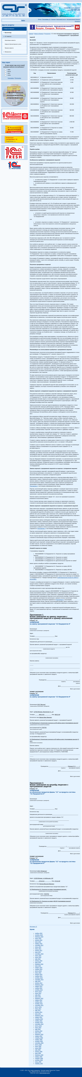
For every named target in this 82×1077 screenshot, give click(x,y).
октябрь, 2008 (39, 1060)
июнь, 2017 (38, 948)
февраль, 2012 (39, 998)
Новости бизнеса (9, 28)
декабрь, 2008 (39, 1058)
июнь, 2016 (38, 957)
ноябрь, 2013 (38, 976)
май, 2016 (37, 959)
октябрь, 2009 (39, 1041)
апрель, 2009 (38, 1051)
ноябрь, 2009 (38, 1039)
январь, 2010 (38, 1036)
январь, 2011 (38, 1017)
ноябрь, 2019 (38, 933)
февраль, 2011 (39, 1015)
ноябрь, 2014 (38, 969)
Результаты (18, 78)
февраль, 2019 (39, 936)
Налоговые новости (10, 40)
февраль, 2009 (39, 1055)
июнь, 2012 (38, 993)
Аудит (39, 19)
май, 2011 (37, 1010)
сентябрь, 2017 (39, 945)
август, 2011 (38, 1007)
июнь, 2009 (38, 1048)
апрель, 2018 (38, 940)
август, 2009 (38, 1044)
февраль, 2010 (39, 1034)
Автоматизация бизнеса (73, 19)
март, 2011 (38, 1013)
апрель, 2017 (38, 950)
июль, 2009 (38, 1046)
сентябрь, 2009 (39, 1043)
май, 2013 (37, 981)
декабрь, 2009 (39, 1037)
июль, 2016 (38, 955)
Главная (31, 33)
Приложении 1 (34, 486)
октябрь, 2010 (39, 1022)
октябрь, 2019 (39, 935)
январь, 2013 (38, 986)
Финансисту (8, 51)
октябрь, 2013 (39, 977)
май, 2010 (37, 1029)
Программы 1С (46, 19)
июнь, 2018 (38, 938)
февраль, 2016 (39, 964)
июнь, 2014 (38, 972)
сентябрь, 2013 (39, 979)
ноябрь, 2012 (38, 988)
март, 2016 (38, 962)
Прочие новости (9, 48)
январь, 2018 (38, 943)
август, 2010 (38, 1025)
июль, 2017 (38, 947)
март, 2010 (38, 1032)
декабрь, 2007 (39, 1063)
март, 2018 (38, 941)
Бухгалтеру (8, 32)
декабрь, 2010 (39, 1019)
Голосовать (11, 78)
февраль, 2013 (39, 984)
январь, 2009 (38, 1056)
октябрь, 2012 (39, 989)
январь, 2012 (38, 1000)
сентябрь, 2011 (39, 1005)
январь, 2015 (38, 967)
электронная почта (44, 1073)
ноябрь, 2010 (38, 1020)
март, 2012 (38, 996)
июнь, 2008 (38, 1061)
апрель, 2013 (38, 983)
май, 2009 (37, 1049)
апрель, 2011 (38, 1012)
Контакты (77, 21)
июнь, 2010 (38, 1027)
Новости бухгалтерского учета (13, 44)
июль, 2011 (38, 1008)
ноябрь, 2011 (38, 1001)
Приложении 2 (60, 599)
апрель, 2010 (38, 1031)
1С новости (8, 36)
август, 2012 (38, 991)
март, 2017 (38, 952)
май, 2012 (37, 995)
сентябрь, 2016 (39, 953)
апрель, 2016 (38, 960)
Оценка (53, 19)
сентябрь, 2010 (39, 1024)
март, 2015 (38, 965)
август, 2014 (38, 971)
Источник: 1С (33, 926)
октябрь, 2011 (39, 1003)
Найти (23, 20)
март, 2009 (38, 1053)
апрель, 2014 (38, 974)
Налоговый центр (61, 19)
